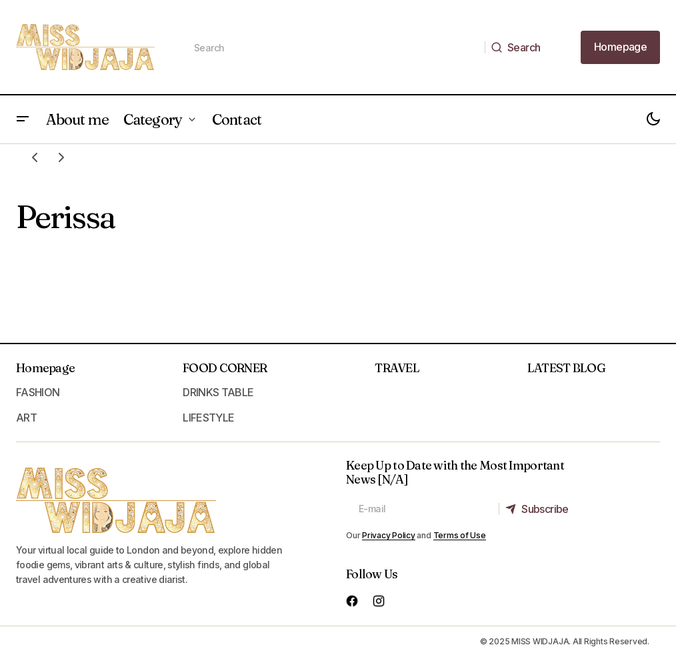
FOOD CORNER (225, 368)
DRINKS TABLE (218, 392)
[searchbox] (333, 47)
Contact (236, 119)
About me (77, 119)
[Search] (519, 47)
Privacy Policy (388, 535)
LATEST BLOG (566, 368)
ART (26, 417)
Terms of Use (459, 535)
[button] (23, 119)
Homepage (45, 368)
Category (152, 119)
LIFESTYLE (208, 417)
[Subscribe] (540, 509)
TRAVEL (397, 368)
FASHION (38, 392)
